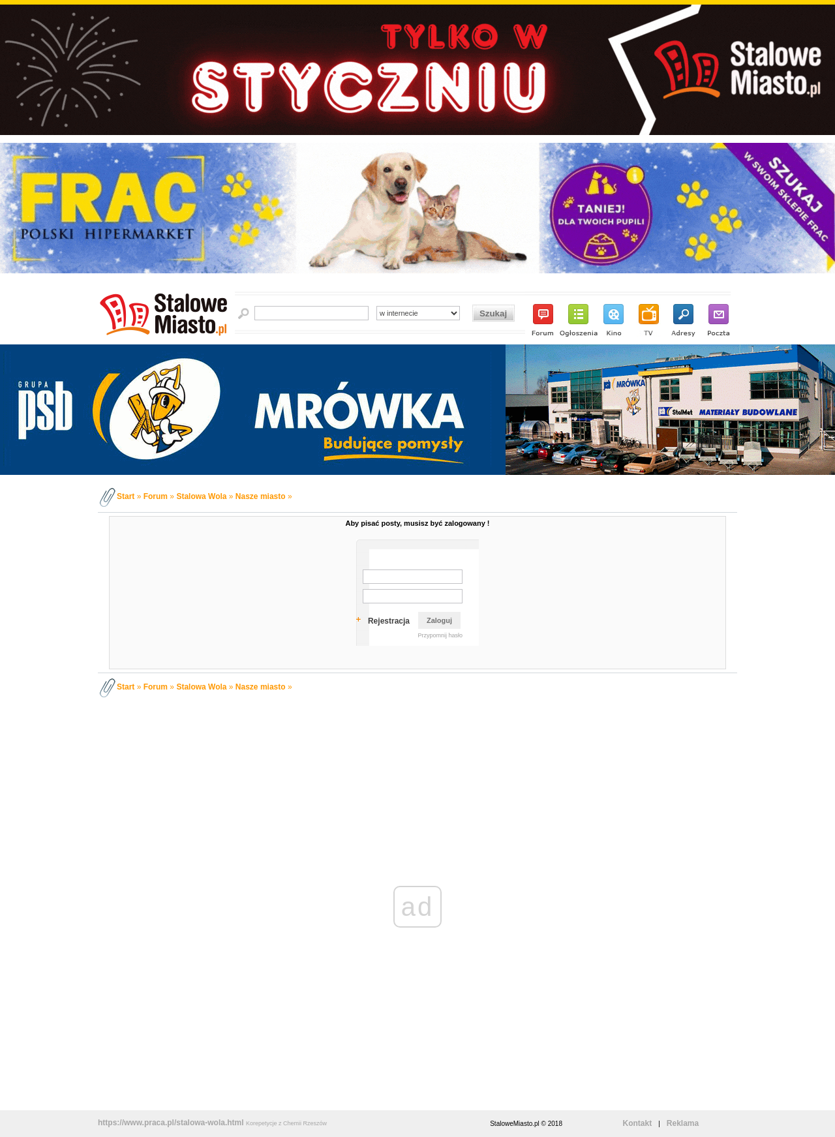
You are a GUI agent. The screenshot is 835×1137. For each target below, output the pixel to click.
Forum (156, 496)
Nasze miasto (260, 496)
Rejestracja (389, 621)
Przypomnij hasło (440, 635)
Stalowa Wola (201, 496)
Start (125, 496)
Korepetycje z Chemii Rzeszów (286, 1123)
